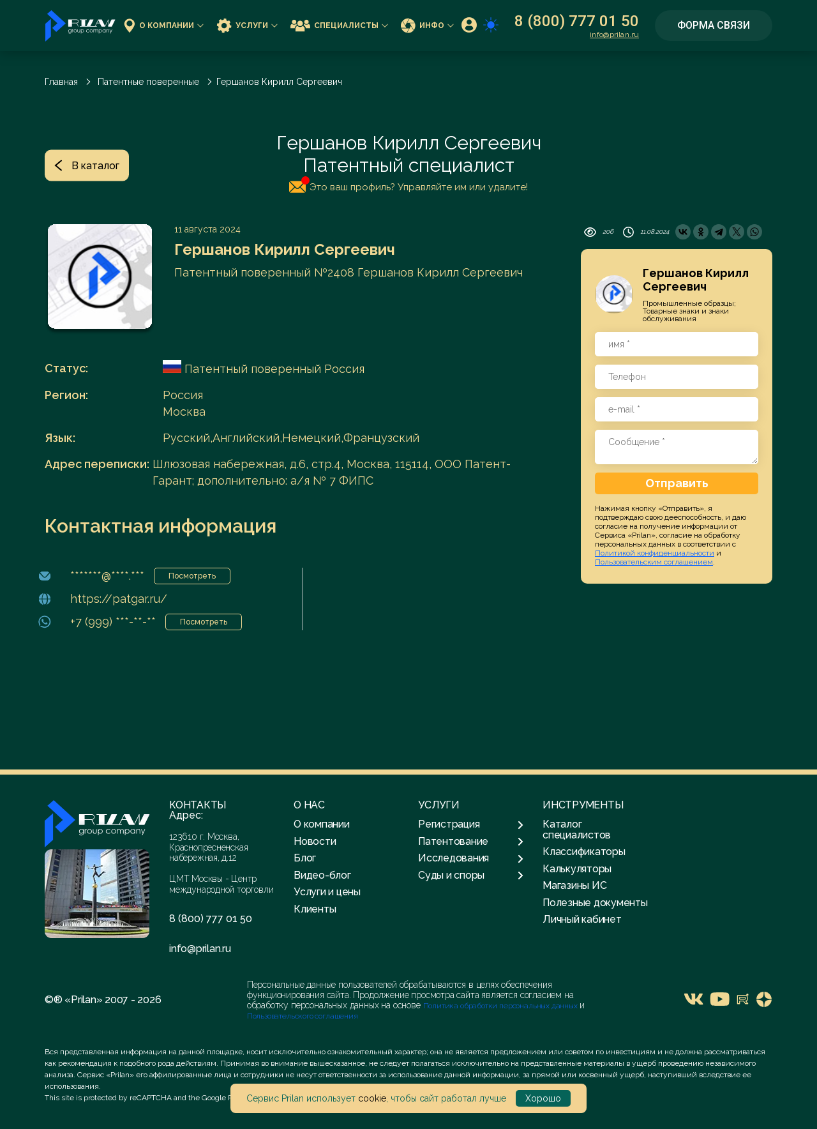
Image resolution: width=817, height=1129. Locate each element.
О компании (164, 25)
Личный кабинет (582, 919)
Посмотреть (192, 576)
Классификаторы (584, 851)
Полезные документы (595, 903)
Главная (61, 82)
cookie (372, 1098)
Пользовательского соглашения (302, 1016)
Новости (315, 841)
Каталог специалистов (577, 829)
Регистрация (470, 824)
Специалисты (339, 25)
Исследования (470, 858)
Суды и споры (470, 875)
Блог (305, 858)
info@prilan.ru (614, 34)
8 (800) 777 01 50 (576, 21)
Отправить (676, 483)
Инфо (427, 25)
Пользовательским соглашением (654, 561)
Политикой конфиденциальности (654, 553)
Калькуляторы (577, 869)
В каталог (86, 165)
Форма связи (713, 25)
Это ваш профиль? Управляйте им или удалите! (408, 184)
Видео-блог (322, 875)
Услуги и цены (327, 892)
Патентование (470, 842)
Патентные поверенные (148, 82)
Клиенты (315, 909)
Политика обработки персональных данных (501, 1005)
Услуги (247, 25)
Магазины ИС (574, 885)
